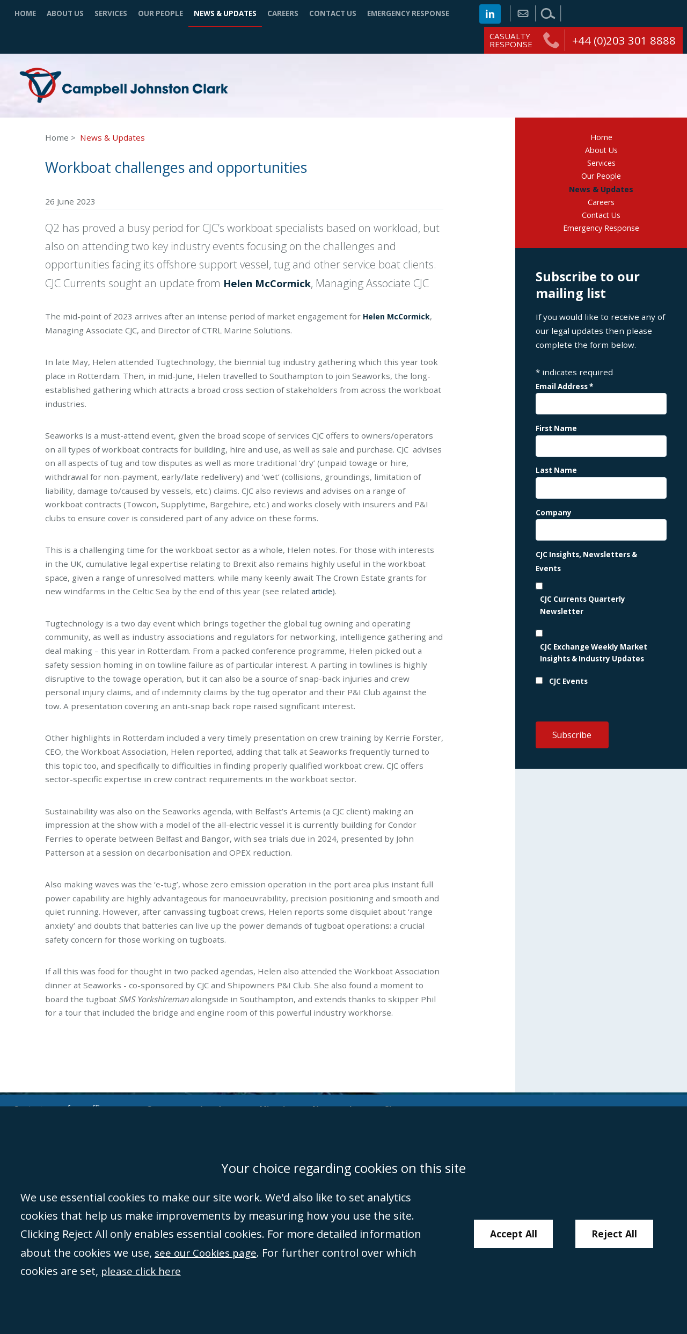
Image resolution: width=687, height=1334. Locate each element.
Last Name (556, 479)
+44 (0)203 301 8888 (624, 40)
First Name (556, 437)
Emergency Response (408, 13)
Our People (160, 13)
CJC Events (568, 690)
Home (25, 13)
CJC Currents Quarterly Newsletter (582, 614)
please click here (142, 1270)
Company (554, 521)
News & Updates (225, 13)
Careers (282, 13)
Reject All (615, 1234)
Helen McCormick (271, 285)
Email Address (564, 395)
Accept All (513, 1234)
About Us (65, 13)
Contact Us (332, 13)
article (323, 593)
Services (110, 13)
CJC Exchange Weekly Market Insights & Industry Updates (593, 662)
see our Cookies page (209, 1252)
